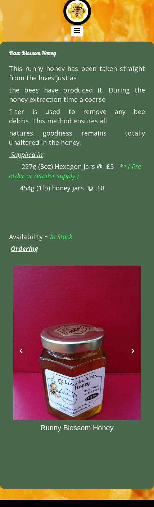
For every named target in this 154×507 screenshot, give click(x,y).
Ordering (24, 248)
